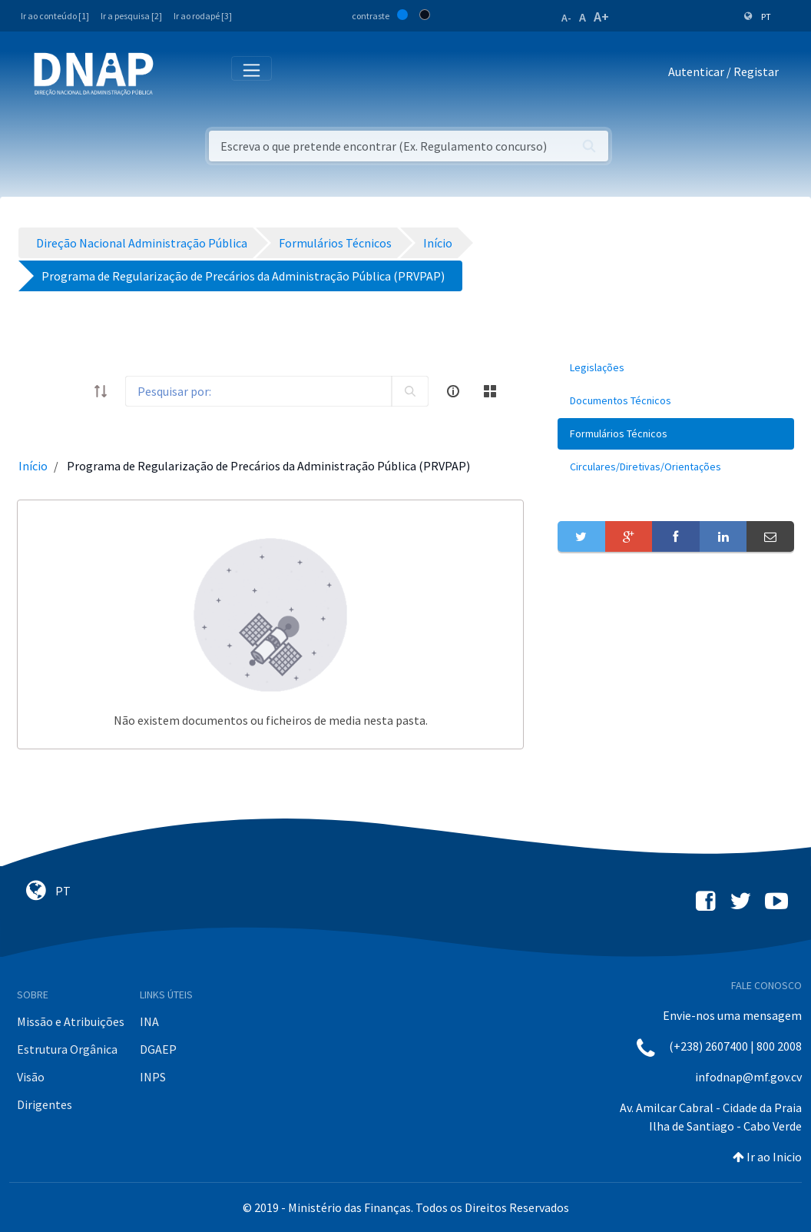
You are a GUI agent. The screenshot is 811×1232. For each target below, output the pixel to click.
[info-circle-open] (453, 391)
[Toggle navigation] (175, 74)
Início (33, 465)
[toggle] (70, 391)
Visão (31, 1076)
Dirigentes (44, 1104)
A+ (601, 16)
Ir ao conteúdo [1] (55, 16)
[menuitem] (676, 368)
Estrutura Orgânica (67, 1049)
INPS (153, 1076)
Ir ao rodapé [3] (203, 16)
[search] (410, 391)
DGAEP (158, 1049)
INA (149, 1021)
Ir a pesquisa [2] (131, 16)
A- (566, 18)
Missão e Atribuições (70, 1021)
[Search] (258, 391)
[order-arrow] (100, 391)
